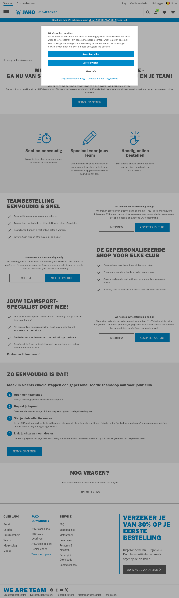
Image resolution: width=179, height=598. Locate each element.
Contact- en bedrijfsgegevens (103, 78)
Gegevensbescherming (73, 78)
